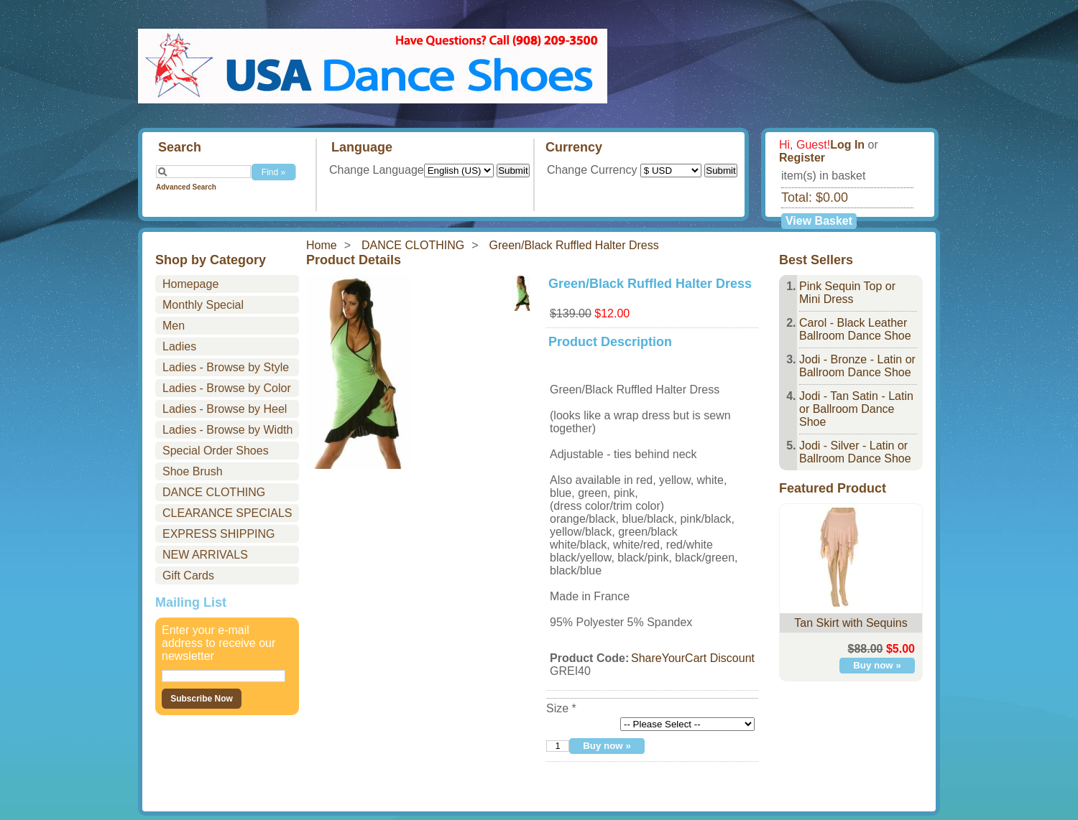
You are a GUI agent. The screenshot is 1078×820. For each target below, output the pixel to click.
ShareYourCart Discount (693, 658)
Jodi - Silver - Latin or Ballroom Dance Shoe (855, 452)
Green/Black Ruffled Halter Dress (574, 245)
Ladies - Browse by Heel (224, 409)
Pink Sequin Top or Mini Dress (847, 292)
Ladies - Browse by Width (227, 430)
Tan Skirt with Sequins (850, 623)
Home (321, 245)
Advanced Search (186, 187)
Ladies (179, 346)
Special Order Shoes (215, 450)
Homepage (190, 284)
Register (802, 158)
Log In (847, 145)
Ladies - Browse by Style (225, 367)
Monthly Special (203, 305)
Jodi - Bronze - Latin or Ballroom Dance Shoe (857, 365)
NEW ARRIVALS (205, 555)
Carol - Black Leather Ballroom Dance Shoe (855, 329)
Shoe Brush (192, 471)
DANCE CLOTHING (412, 245)
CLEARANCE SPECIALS (227, 513)
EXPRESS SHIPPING (218, 534)
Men (173, 326)
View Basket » (819, 222)
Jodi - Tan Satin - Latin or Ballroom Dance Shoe (856, 409)
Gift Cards (188, 575)
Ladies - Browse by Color (226, 388)
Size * (561, 708)
